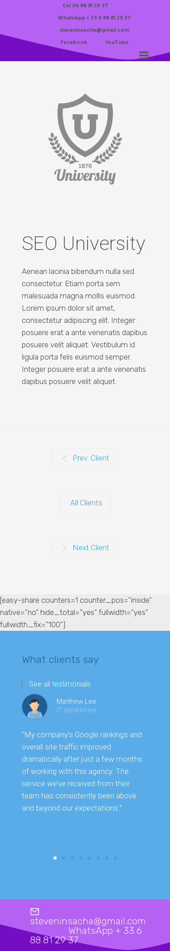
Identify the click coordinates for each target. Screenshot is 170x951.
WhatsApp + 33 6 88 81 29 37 (94, 18)
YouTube (116, 42)
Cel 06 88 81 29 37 (85, 6)
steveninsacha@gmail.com (94, 30)
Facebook (73, 42)
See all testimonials (60, 684)
